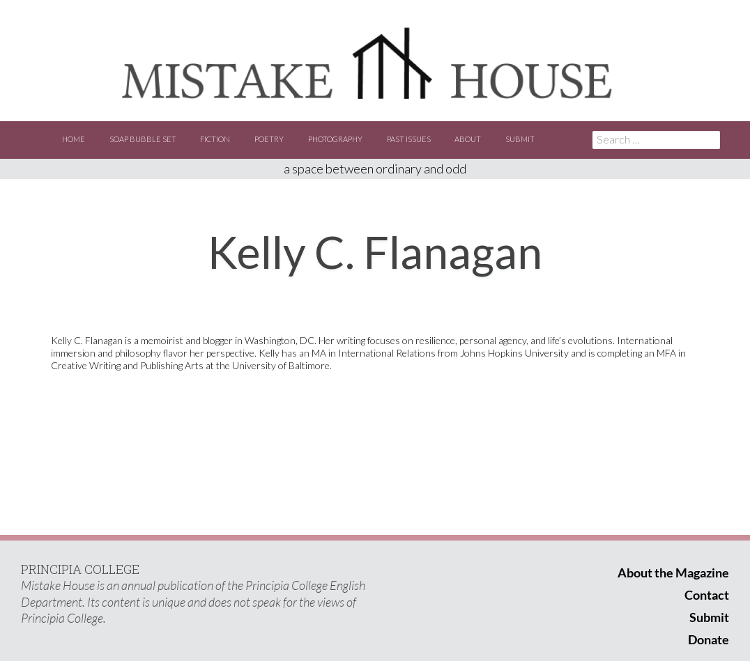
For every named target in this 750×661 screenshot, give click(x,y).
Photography (335, 138)
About (467, 138)
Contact (706, 594)
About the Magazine (673, 572)
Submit (520, 138)
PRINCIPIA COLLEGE (80, 569)
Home (73, 138)
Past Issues (409, 138)
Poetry (269, 138)
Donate (708, 639)
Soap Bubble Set (142, 138)
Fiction (215, 138)
